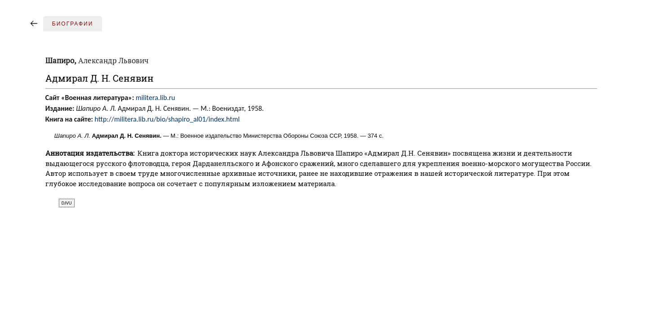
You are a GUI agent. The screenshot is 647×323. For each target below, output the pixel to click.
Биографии (72, 24)
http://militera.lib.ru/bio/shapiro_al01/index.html (167, 119)
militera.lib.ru (155, 97)
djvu (67, 203)
